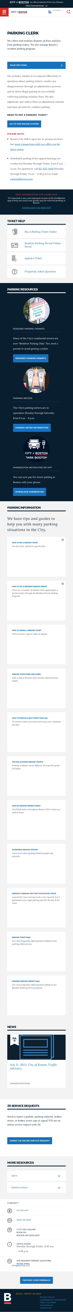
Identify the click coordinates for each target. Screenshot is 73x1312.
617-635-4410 (46, 169)
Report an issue (28, 1294)
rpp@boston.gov (21, 1266)
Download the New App (36, 208)
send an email (24, 1220)
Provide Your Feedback (36, 1280)
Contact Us (45, 1308)
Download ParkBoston (29, 492)
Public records (48, 1302)
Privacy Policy (47, 1297)
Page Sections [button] (36, 65)
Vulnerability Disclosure (53, 1300)
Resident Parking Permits (30, 358)
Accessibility (46, 1305)
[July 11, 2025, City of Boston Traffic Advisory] (36, 1061)
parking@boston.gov (21, 179)
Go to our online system (24, 124)
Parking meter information (31, 428)
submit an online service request (30, 1141)
